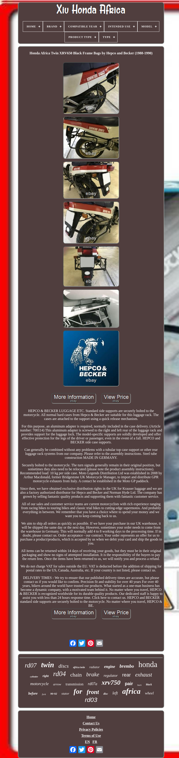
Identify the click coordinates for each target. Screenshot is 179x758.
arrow (57, 684)
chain (76, 675)
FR (94, 742)
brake (92, 674)
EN (87, 742)
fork (44, 694)
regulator (111, 675)
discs (64, 666)
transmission (75, 684)
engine (109, 666)
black (149, 684)
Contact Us (91, 723)
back (139, 685)
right (45, 676)
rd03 (91, 699)
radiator (94, 667)
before (33, 693)
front (93, 692)
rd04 (59, 674)
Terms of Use (91, 735)
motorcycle (39, 683)
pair (129, 683)
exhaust (143, 675)
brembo (127, 666)
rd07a (92, 684)
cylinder (34, 676)
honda (147, 664)
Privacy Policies (91, 729)
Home (91, 717)
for (78, 691)
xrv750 (111, 682)
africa (131, 691)
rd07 (31, 665)
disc (105, 693)
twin (47, 665)
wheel (149, 693)
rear (126, 675)
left (115, 693)
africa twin (79, 667)
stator (65, 693)
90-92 (53, 693)
